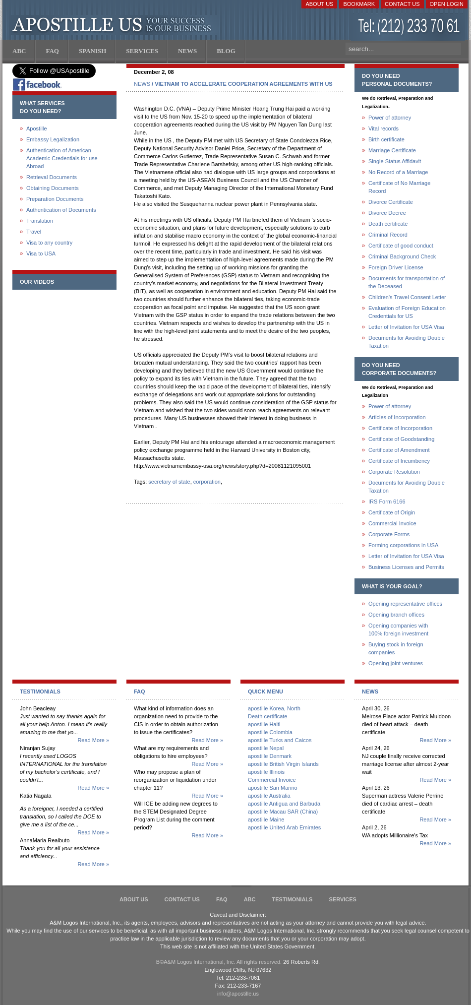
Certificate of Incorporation (400, 428)
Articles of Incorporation (397, 417)
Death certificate (388, 224)
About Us (319, 4)
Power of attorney (389, 118)
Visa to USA (41, 253)
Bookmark (359, 4)
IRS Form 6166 (387, 501)
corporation (207, 482)
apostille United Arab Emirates (284, 827)
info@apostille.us (238, 994)
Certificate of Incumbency (399, 461)
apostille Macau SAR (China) (283, 812)
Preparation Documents (55, 199)
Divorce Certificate (390, 202)
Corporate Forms (389, 534)
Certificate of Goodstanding (401, 439)
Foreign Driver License (395, 267)
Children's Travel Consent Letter (407, 297)
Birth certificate (386, 139)
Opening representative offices (405, 604)
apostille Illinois (266, 772)
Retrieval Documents (51, 177)
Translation (39, 221)
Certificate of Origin (391, 512)
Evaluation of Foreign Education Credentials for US (407, 312)
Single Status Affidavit (394, 161)
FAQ (222, 899)
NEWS (142, 84)
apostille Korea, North (274, 708)
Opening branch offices (396, 615)
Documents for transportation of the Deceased (406, 282)
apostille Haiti (264, 724)
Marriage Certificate (392, 150)
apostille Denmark (270, 756)
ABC (250, 899)
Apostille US (114, 25)
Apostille (36, 128)
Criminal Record (388, 235)
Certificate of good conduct (400, 246)
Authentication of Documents (61, 210)
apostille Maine (266, 819)
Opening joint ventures (395, 663)
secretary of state (169, 482)
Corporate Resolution (394, 472)
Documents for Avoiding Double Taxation (406, 342)
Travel (33, 232)
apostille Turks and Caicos (279, 740)
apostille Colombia (270, 732)
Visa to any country (49, 243)
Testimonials (292, 899)
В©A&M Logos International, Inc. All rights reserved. (219, 962)
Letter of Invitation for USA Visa (406, 327)
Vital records (383, 128)
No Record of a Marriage (398, 172)
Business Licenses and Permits (406, 567)
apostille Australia (269, 796)
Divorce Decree (387, 213)
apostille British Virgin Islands (283, 764)
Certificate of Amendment (399, 450)
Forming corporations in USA (403, 545)
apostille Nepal (266, 748)
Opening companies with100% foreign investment (398, 629)
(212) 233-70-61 (410, 27)
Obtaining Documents (52, 188)
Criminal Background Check (402, 256)
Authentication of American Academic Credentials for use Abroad (62, 158)
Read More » (93, 740)
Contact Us (402, 4)
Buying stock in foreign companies (395, 648)
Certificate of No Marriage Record (399, 187)
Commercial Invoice (392, 523)
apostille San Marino (272, 788)
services (342, 899)
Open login (447, 4)
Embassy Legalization (52, 139)
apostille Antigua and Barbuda (284, 804)
